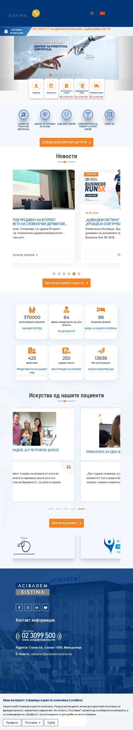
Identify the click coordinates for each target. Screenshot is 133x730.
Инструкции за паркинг (66, 369)
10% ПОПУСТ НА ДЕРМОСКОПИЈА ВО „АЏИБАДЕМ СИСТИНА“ (74, 29)
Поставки (32, 722)
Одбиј (51, 722)
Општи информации (101, 369)
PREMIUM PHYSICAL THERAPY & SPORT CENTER (88, 127)
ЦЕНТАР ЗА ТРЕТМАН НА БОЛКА (45, 125)
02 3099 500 (66, 97)
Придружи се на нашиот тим (32, 371)
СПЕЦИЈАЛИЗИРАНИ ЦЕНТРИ (66, 142)
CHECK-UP (109, 124)
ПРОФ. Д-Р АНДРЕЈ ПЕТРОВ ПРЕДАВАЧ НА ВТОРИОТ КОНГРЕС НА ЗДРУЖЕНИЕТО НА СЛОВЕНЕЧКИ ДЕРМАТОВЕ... (62, 222)
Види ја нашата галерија (101, 328)
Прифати (12, 722)
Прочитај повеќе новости (66, 283)
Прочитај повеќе (63, 255)
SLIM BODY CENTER (66, 124)
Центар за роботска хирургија (23, 127)
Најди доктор (66, 331)
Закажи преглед (32, 328)
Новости (23, 174)
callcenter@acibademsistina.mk (51, 654)
